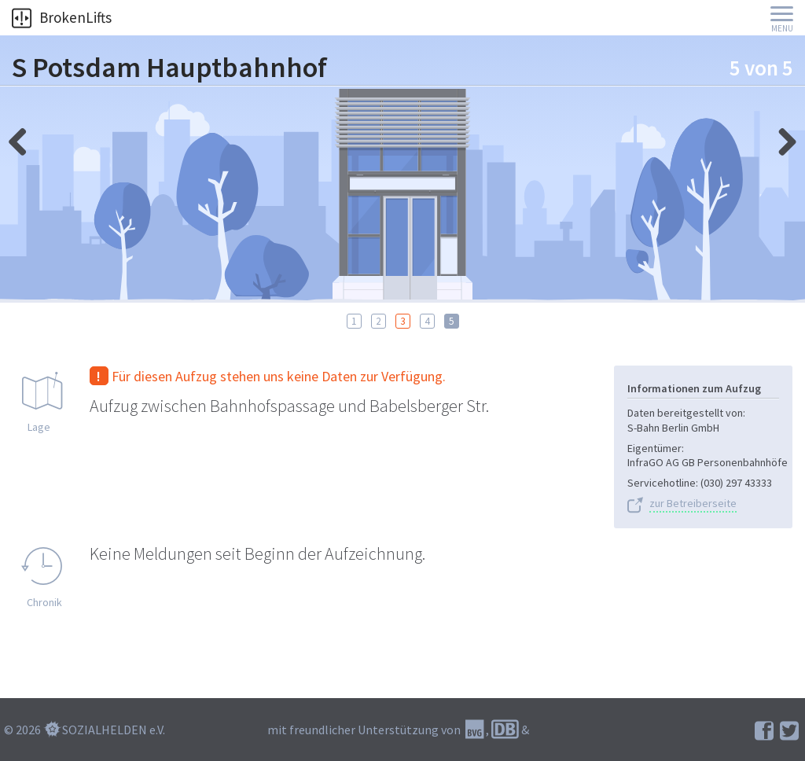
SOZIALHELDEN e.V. (113, 729)
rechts (23, 137)
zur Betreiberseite (693, 503)
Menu (782, 28)
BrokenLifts (62, 17)
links (781, 137)
